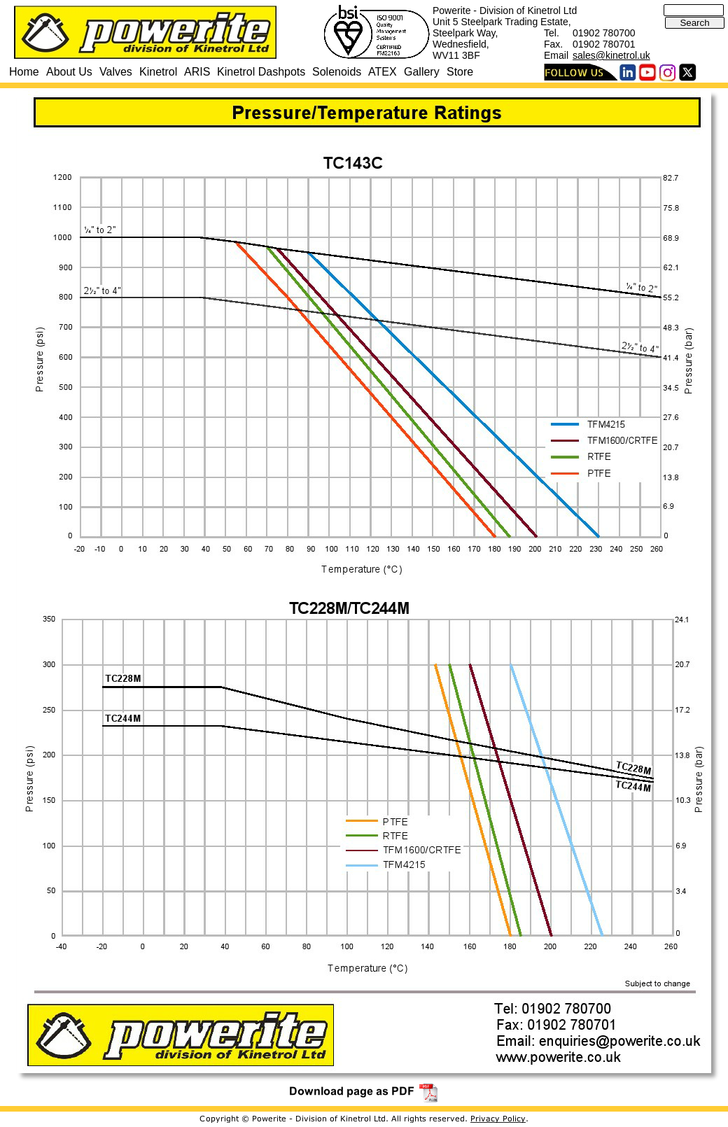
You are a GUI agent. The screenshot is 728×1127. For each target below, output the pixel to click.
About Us (69, 72)
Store (460, 72)
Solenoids (336, 72)
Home (24, 72)
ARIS (197, 72)
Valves (115, 72)
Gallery (422, 72)
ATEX (382, 72)
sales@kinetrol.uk (611, 55)
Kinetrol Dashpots (261, 72)
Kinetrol (158, 72)
